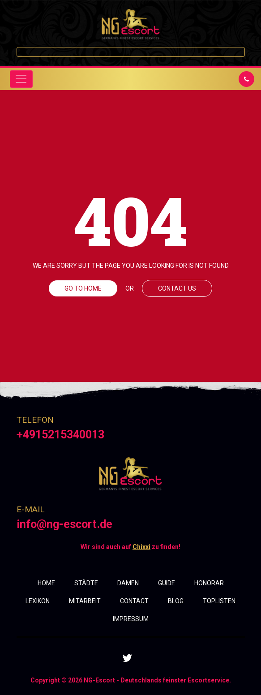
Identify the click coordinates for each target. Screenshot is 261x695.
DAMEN (128, 583)
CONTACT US (177, 288)
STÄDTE (86, 583)
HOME (46, 583)
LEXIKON (38, 601)
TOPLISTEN (219, 601)
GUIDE (166, 583)
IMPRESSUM (131, 618)
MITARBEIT (85, 601)
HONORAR (209, 583)
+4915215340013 (60, 434)
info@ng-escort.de (64, 524)
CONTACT (134, 601)
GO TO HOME (83, 288)
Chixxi (141, 546)
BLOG (176, 601)
